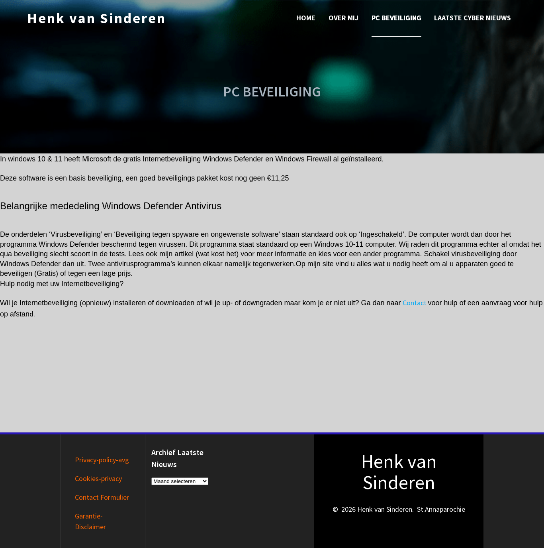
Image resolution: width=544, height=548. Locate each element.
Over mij (343, 17)
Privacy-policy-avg (102, 459)
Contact (415, 302)
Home (305, 17)
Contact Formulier (102, 497)
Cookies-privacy (98, 478)
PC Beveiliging (396, 17)
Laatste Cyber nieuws (472, 17)
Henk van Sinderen (96, 18)
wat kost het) (218, 254)
